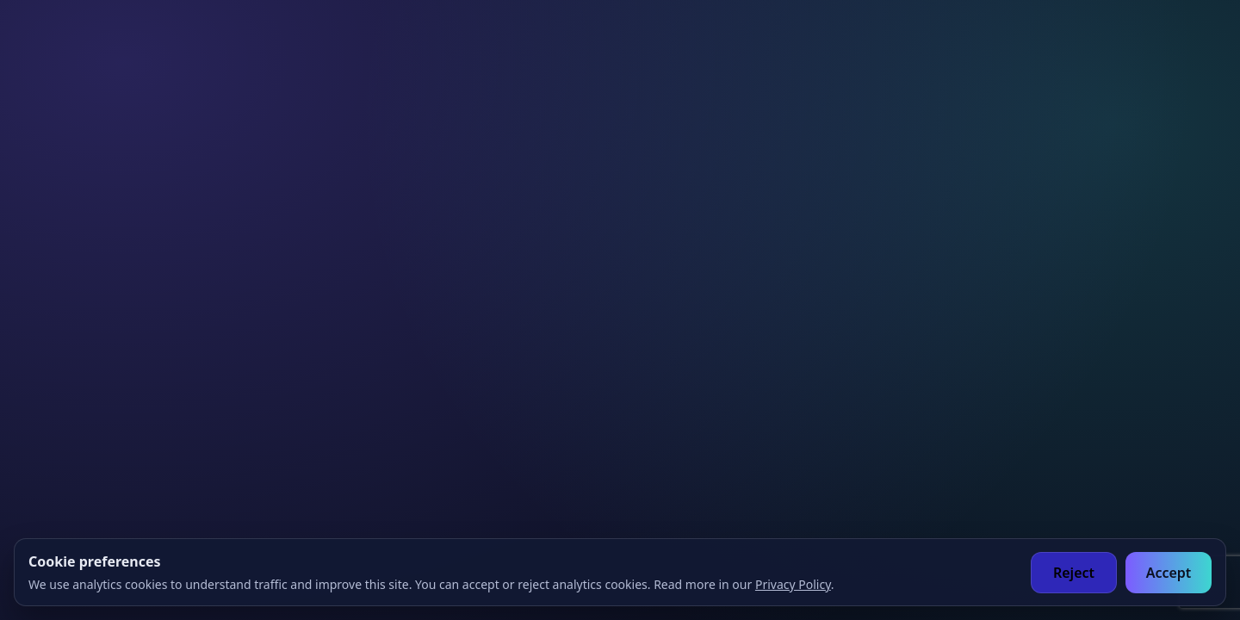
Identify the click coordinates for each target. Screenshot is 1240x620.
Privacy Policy (793, 584)
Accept (1169, 572)
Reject (1073, 572)
